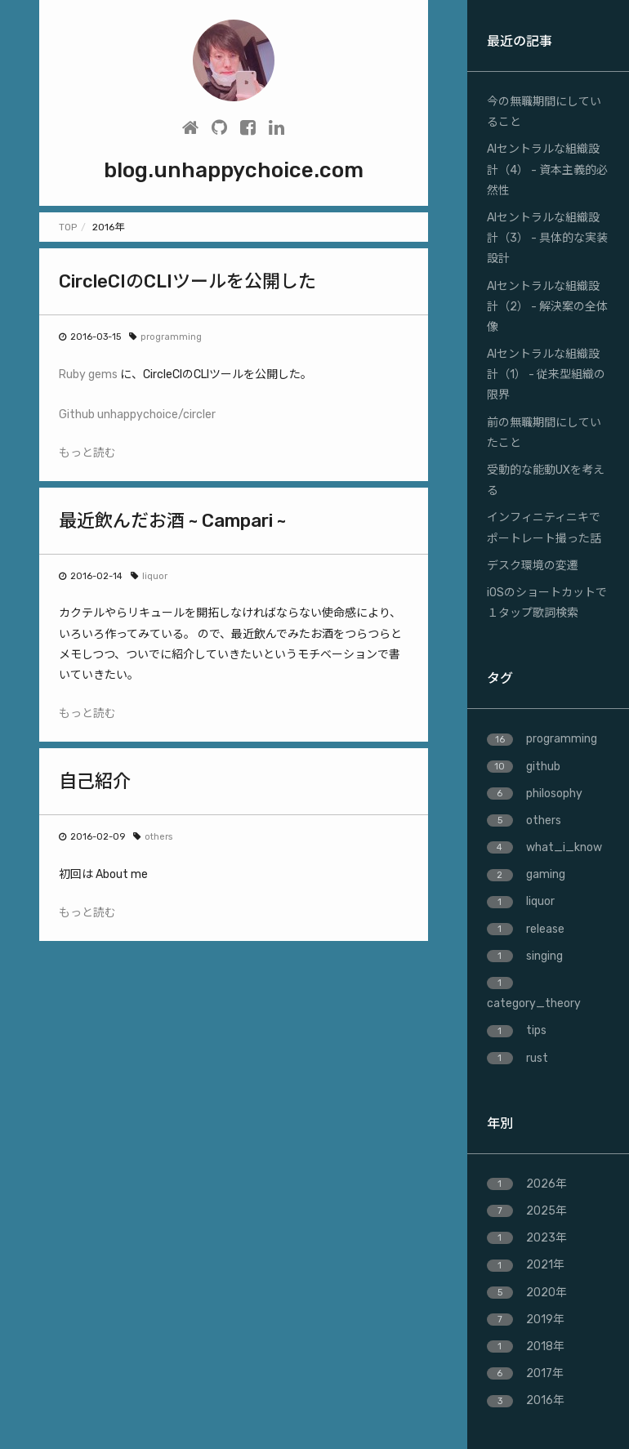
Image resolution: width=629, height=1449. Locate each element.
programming (171, 337)
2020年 (527, 1293)
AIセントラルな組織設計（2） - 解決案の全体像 (547, 306)
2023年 (527, 1238)
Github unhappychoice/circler (137, 414)
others (158, 837)
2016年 (525, 1400)
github (523, 767)
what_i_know (544, 847)
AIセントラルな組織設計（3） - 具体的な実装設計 (547, 238)
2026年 (527, 1184)
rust (517, 1058)
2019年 (525, 1319)
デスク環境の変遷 (532, 566)
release (525, 929)
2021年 (525, 1265)
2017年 (525, 1373)
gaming (526, 874)
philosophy (534, 793)
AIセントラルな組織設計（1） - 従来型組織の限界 (546, 374)
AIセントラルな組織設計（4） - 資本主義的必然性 (547, 169)
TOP (68, 227)
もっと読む (87, 453)
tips (516, 1030)
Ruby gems (88, 374)
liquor (154, 576)
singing (525, 956)
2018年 (525, 1346)
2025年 (527, 1211)
